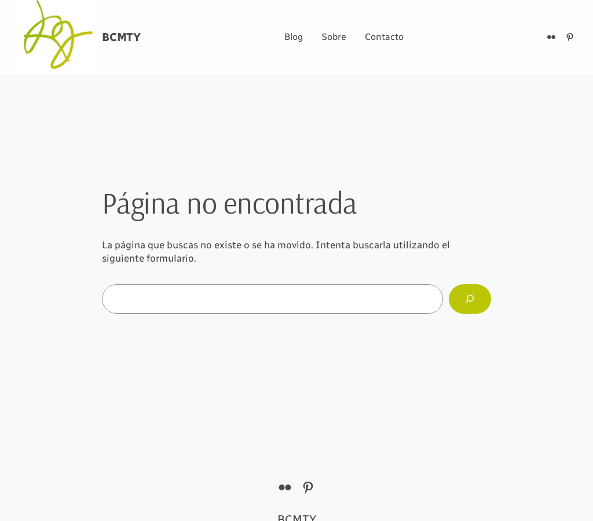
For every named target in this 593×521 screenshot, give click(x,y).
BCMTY (121, 37)
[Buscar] (470, 299)
